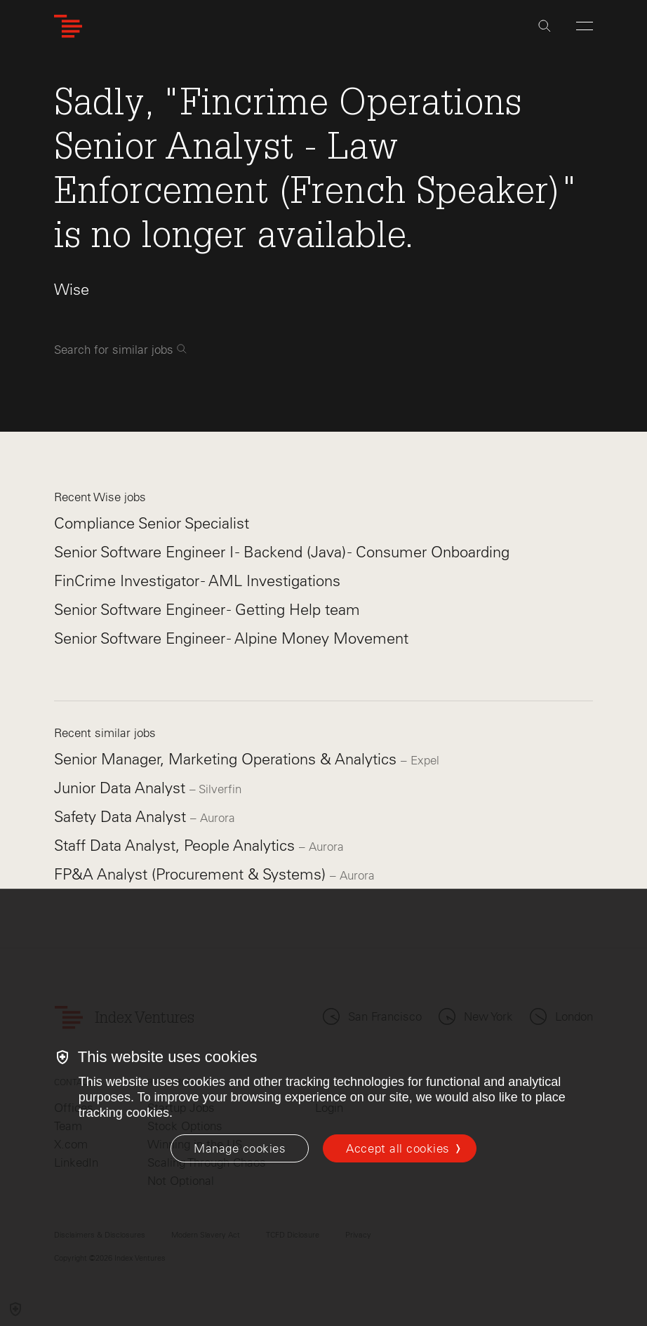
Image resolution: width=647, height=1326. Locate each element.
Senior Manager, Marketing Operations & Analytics (227, 759)
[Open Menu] (584, 26)
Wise (71, 289)
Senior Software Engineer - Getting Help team (207, 609)
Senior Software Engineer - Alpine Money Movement (231, 638)
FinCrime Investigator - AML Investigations (197, 580)
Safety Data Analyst (122, 816)
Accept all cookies (397, 1148)
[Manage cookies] (240, 1148)
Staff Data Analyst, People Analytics (176, 845)
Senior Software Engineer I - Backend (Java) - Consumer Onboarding (281, 552)
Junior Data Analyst (121, 787)
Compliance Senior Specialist (151, 523)
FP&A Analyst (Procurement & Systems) (192, 874)
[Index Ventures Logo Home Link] (68, 26)
